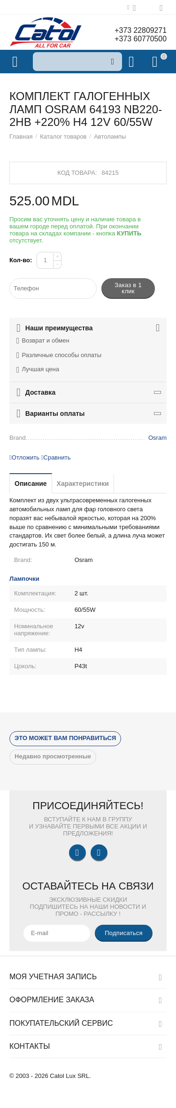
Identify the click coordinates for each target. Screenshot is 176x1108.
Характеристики (83, 483)
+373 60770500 (140, 39)
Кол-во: (20, 260)
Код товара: (77, 172)
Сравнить (56, 457)
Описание (31, 483)
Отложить (24, 457)
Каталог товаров (63, 136)
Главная (21, 136)
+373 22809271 (140, 30)
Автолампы (110, 136)
